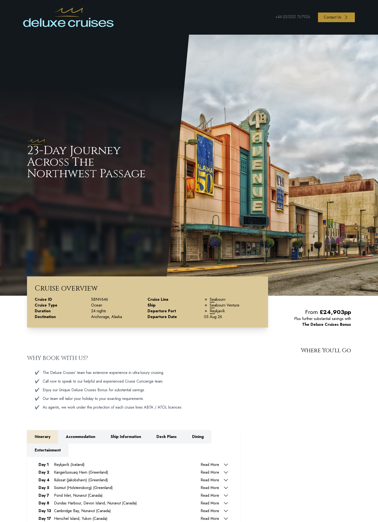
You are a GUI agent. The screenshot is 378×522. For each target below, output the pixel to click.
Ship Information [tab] (126, 436)
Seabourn (217, 299)
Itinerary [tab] (42, 436)
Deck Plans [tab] (166, 436)
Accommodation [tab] (80, 436)
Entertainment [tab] (48, 450)
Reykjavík (217, 311)
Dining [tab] (198, 436)
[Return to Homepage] (68, 17)
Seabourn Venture (224, 305)
